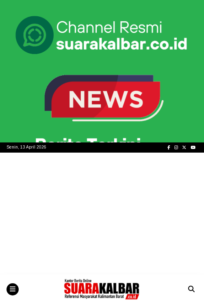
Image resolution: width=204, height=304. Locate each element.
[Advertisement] (102, 214)
